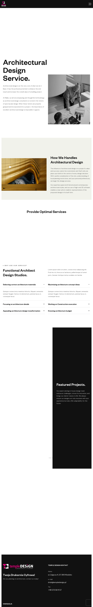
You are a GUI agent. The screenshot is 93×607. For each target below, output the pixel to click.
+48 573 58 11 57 (55, 589)
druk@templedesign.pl (57, 582)
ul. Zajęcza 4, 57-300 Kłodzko (60, 574)
